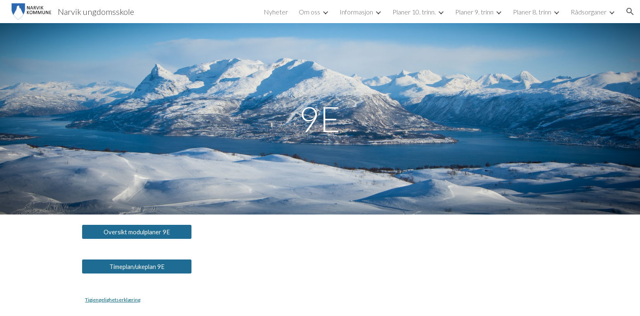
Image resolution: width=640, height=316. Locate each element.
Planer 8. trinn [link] (532, 12)
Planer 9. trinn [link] (474, 12)
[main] (320, 118)
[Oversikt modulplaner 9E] (136, 231)
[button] (630, 11)
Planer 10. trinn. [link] (414, 12)
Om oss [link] (309, 12)
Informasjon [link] (356, 12)
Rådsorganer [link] (589, 12)
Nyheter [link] (276, 12)
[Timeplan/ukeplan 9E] (136, 266)
